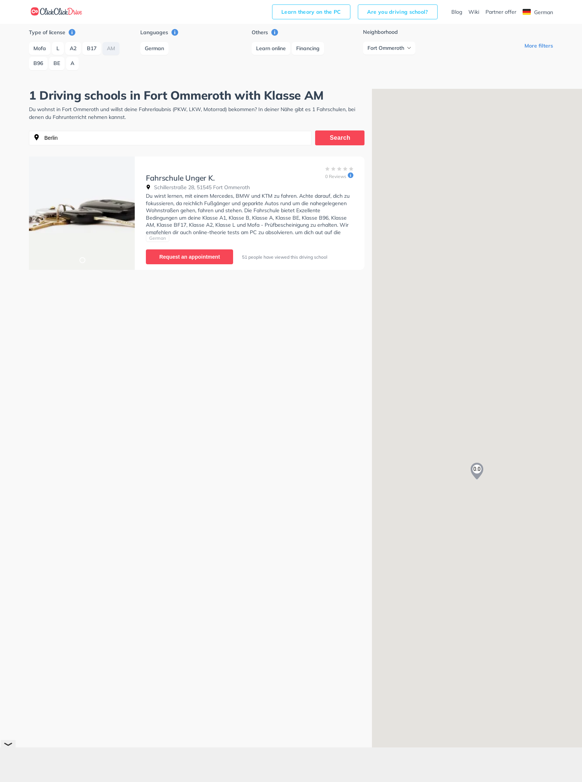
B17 (92, 48)
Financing (308, 48)
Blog (456, 12)
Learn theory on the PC (311, 12)
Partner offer (500, 12)
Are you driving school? (397, 12)
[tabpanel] (82, 213)
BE (56, 63)
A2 (73, 48)
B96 (38, 63)
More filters (538, 45)
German (538, 12)
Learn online (271, 48)
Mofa (39, 48)
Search (340, 138)
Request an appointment (189, 257)
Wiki (473, 12)
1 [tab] (82, 259)
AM (111, 48)
